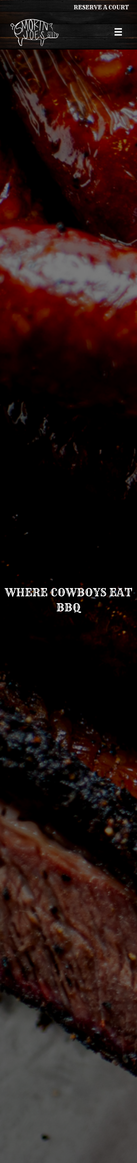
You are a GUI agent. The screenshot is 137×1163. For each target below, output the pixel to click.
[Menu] (118, 31)
